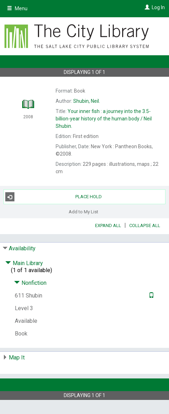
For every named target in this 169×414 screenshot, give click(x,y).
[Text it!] (150, 295)
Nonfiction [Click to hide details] (30, 283)
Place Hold (53, 196)
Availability (22, 248)
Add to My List (83, 211)
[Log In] (146, 7)
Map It (17, 357)
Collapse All (144, 225)
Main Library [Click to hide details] (24, 263)
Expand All (108, 225)
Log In (158, 7)
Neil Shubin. (104, 118)
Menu (17, 8)
